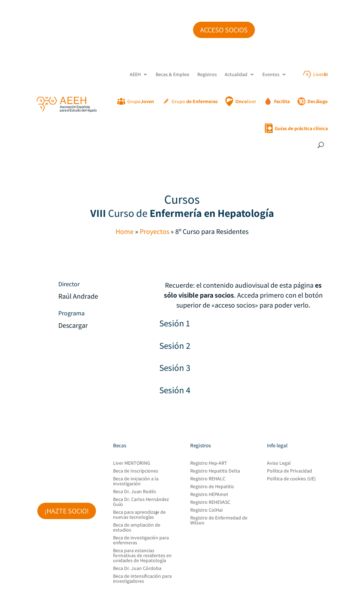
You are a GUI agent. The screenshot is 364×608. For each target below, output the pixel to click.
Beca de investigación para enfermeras (141, 540)
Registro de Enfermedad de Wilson (218, 520)
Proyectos (154, 231)
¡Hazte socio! (66, 511)
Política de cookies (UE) (291, 479)
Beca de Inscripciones (135, 471)
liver (245, 101)
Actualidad (236, 74)
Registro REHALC (207, 479)
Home (125, 231)
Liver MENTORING (131, 463)
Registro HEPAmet (209, 494)
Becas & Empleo (172, 74)
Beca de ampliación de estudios (136, 527)
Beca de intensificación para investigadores (142, 579)
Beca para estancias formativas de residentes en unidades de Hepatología (142, 556)
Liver (320, 74)
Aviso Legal (279, 463)
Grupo (140, 101)
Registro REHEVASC (210, 502)
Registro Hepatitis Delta (215, 471)
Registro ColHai (206, 510)
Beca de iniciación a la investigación (136, 481)
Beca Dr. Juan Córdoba (137, 568)
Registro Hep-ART (208, 463)
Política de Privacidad (289, 471)
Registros (207, 74)
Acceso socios (224, 29)
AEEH (135, 74)
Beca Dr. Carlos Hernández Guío (141, 502)
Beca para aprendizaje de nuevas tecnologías (139, 515)
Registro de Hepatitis (212, 487)
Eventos (270, 74)
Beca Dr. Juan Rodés (134, 492)
